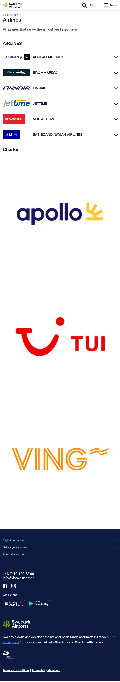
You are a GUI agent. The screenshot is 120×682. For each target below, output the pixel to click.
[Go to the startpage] (17, 623)
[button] (110, 5)
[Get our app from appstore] (14, 603)
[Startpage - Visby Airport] (12, 5)
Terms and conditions (16, 670)
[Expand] (116, 57)
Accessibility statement (46, 670)
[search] (93, 5)
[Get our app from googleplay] (39, 603)
